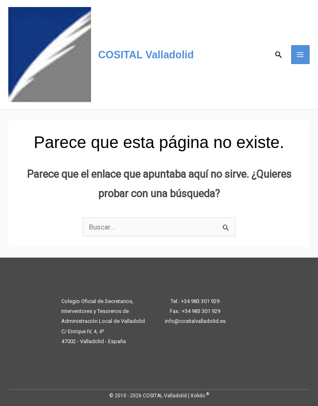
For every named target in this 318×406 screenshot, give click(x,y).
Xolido (199, 396)
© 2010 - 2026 (125, 396)
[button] (278, 55)
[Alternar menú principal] (300, 54)
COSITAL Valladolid (146, 54)
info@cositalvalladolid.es (195, 321)
